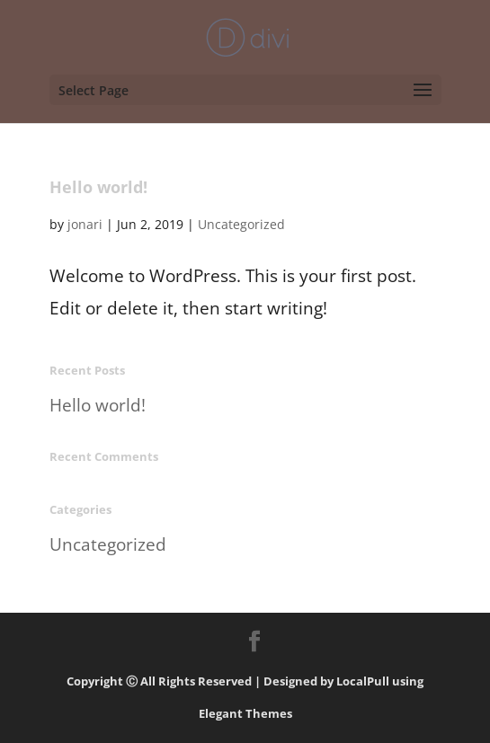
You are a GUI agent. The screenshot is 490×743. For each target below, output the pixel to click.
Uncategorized (241, 224)
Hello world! (98, 187)
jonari (84, 224)
